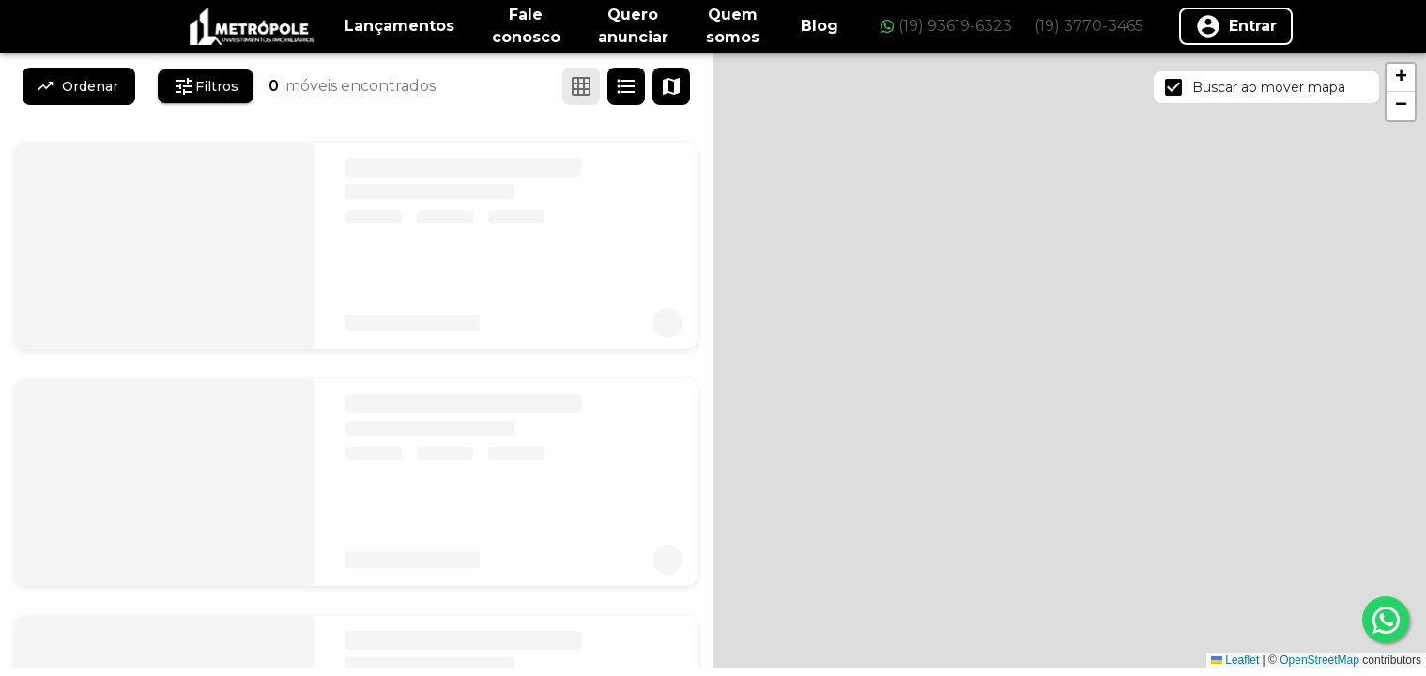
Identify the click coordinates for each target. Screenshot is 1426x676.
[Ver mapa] (671, 86)
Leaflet (1235, 660)
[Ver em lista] (626, 86)
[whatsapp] (1385, 619)
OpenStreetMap (1319, 660)
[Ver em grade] (581, 86)
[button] (1401, 78)
